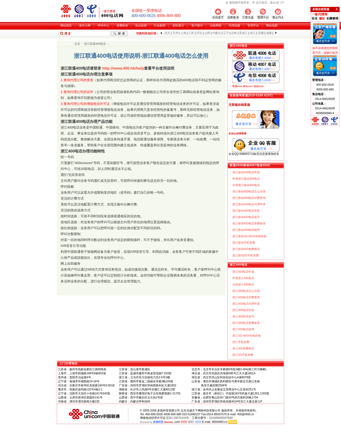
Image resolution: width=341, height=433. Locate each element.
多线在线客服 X (325, 9)
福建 (269, 33)
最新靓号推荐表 (239, 2)
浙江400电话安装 (243, 310)
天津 (175, 33)
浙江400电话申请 (243, 271)
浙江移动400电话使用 (246, 230)
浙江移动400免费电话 (246, 249)
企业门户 (278, 2)
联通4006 (237, 86)
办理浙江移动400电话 (246, 185)
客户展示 (197, 25)
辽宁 (226, 33)
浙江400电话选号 (243, 316)
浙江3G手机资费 (242, 355)
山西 (207, 33)
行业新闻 (159, 25)
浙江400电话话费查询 (246, 297)
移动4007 (248, 86)
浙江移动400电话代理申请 (248, 204)
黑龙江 (243, 33)
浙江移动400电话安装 (246, 210)
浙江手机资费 (240, 342)
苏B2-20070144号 (177, 418)
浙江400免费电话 (243, 348)
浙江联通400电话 (95, 43)
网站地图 (272, 25)
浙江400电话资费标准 (246, 323)
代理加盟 (234, 25)
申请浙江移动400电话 (246, 178)
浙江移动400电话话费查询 (248, 198)
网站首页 (66, 25)
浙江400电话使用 (243, 329)
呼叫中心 (103, 25)
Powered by (156, 421)
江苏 (191, 33)
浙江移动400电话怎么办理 (248, 191)
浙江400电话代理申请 (246, 303)
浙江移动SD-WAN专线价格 (249, 236)
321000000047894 (221, 418)
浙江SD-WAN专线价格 (246, 335)
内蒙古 (216, 33)
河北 (199, 33)
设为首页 (261, 2)
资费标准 (122, 25)
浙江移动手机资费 (243, 242)
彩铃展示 (178, 25)
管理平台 (253, 25)
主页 (77, 43)
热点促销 (141, 25)
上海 (183, 33)
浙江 (253, 33)
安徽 (261, 33)
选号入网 (84, 25)
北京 (167, 33)
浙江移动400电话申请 (246, 172)
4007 (191, 422)
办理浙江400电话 (243, 284)
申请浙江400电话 (243, 278)
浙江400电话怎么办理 (246, 291)
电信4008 (259, 86)
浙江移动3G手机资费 (245, 255)
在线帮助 (215, 25)
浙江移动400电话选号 (246, 217)
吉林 (234, 33)
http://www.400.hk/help (123, 68)
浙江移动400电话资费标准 (248, 223)
